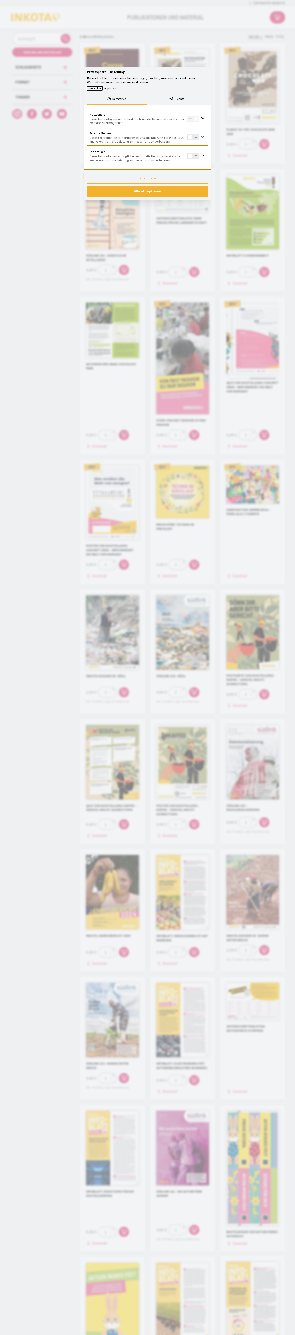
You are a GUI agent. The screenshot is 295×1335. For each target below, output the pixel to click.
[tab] (117, 99)
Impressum (111, 88)
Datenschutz (94, 88)
